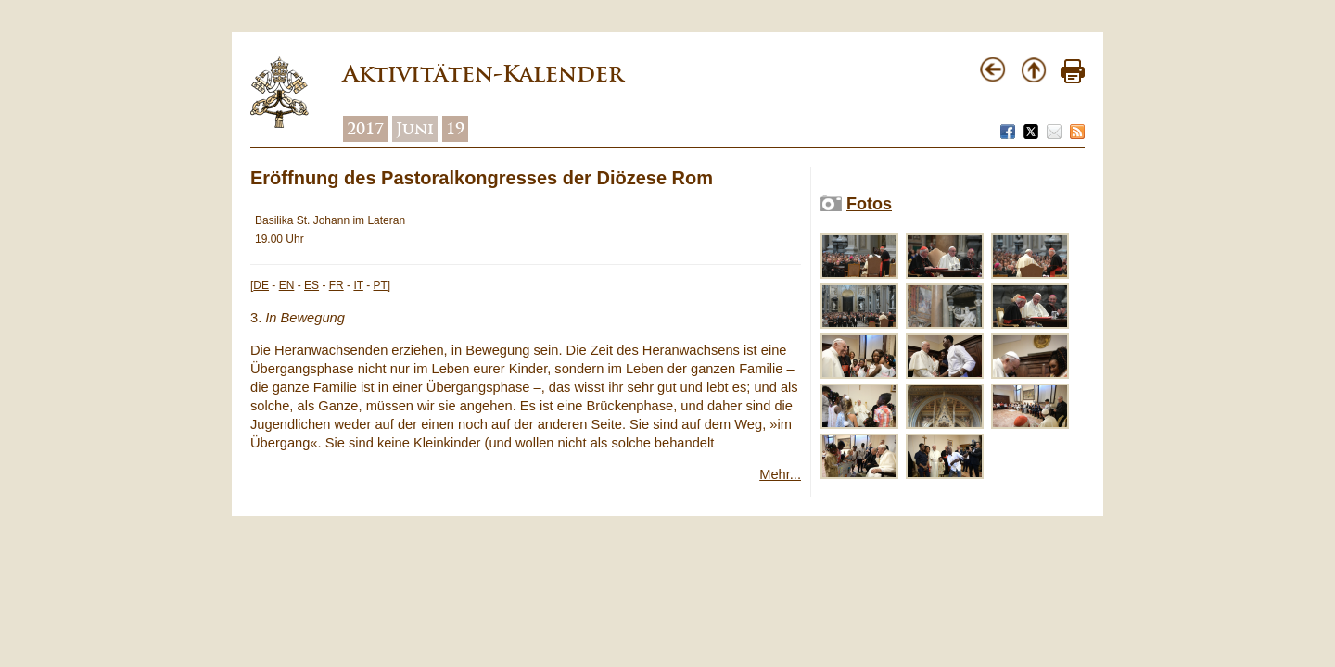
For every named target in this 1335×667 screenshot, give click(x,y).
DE (261, 285)
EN (287, 285)
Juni (415, 129)
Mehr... (780, 474)
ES (311, 285)
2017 (365, 129)
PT (381, 285)
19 (455, 129)
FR (336, 285)
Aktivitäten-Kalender (483, 73)
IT (357, 285)
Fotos (869, 204)
